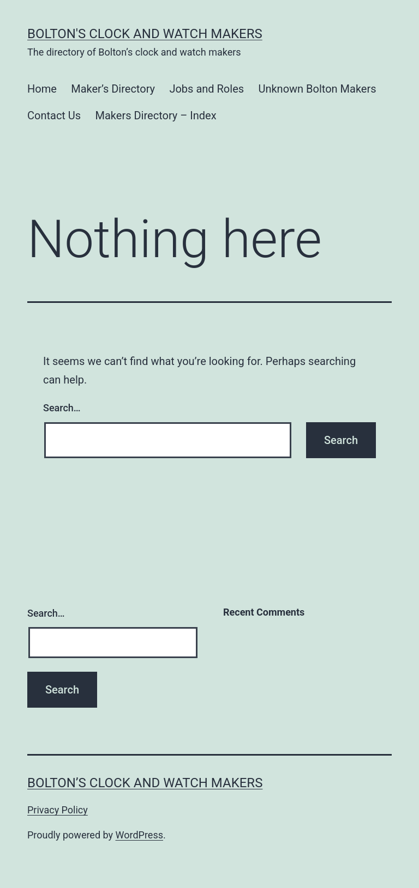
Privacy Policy (57, 810)
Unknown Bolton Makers (317, 88)
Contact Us (54, 115)
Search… (62, 407)
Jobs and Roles (206, 88)
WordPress (139, 835)
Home (42, 88)
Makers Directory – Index (156, 115)
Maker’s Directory (113, 88)
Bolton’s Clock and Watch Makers (144, 782)
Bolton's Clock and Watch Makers (144, 33)
